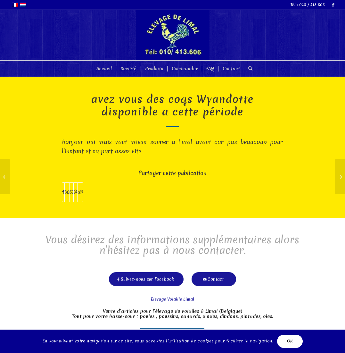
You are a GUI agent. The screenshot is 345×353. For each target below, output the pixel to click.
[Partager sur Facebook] (63, 192)
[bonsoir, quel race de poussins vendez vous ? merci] (340, 176)
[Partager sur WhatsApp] (71, 192)
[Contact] (214, 277)
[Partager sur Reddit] (80, 192)
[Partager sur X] (67, 192)
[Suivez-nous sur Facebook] (146, 277)
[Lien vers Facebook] (333, 5)
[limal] (172, 35)
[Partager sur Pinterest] (75, 192)
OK (290, 341)
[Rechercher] (248, 69)
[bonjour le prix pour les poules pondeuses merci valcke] (5, 176)
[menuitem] (104, 69)
